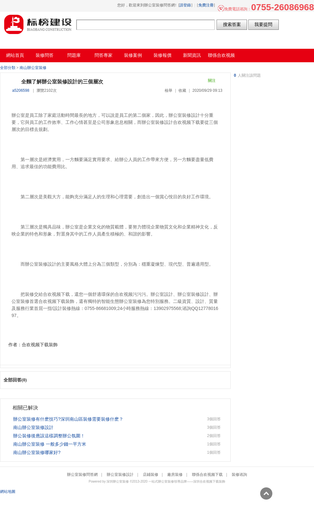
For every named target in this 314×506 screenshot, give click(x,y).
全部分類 (7, 67)
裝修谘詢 (239, 474)
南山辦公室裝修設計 (33, 427)
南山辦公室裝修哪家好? (37, 452)
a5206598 (20, 90)
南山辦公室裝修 (33, 67)
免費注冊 (206, 5)
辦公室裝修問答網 (38, 24)
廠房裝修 (175, 474)
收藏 (182, 90)
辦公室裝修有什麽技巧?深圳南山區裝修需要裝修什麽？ (68, 419)
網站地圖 (7, 491)
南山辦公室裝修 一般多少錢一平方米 (49, 444)
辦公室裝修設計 (120, 474)
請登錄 (185, 5)
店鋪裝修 (150, 474)
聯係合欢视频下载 (207, 474)
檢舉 (168, 90)
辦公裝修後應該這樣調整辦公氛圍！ (49, 435)
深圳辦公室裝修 (117, 481)
